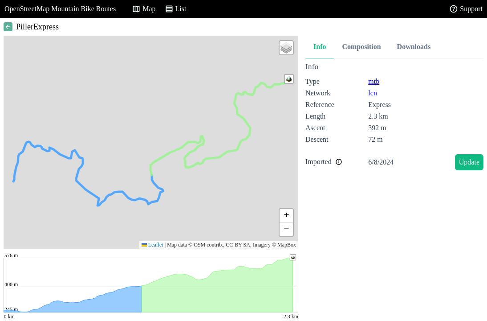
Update (469, 162)
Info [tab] (319, 46)
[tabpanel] (394, 118)
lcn (372, 93)
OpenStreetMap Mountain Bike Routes (60, 8)
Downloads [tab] (414, 46)
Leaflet (152, 245)
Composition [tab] (361, 46)
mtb (373, 81)
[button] (289, 79)
